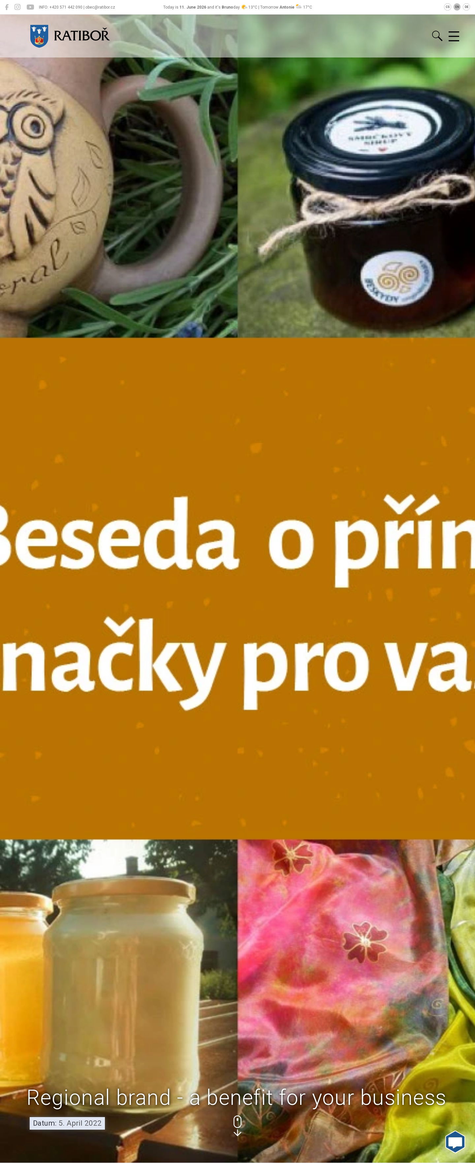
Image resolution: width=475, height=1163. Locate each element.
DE (466, 7)
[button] (237, 1125)
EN (457, 7)
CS (448, 7)
